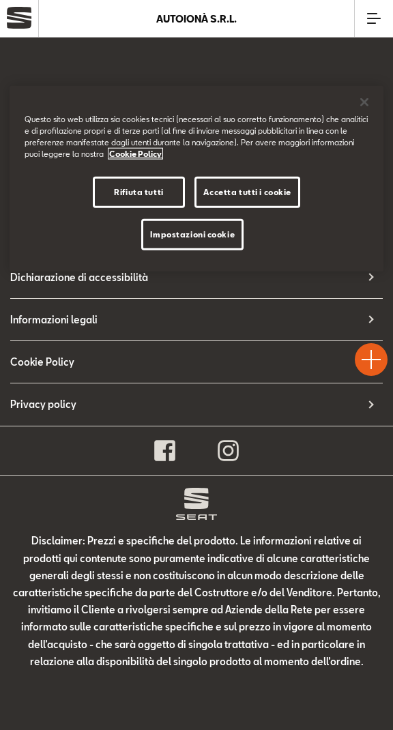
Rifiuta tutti (138, 191)
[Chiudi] (364, 102)
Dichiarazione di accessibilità (79, 277)
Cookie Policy (42, 362)
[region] (196, 178)
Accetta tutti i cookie (247, 191)
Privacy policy (43, 404)
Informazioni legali (54, 319)
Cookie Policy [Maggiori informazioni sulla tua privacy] (135, 153)
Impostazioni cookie (192, 233)
